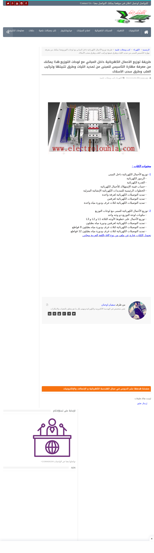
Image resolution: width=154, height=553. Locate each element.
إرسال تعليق (142, 404)
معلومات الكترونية (16, 30)
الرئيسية (146, 49)
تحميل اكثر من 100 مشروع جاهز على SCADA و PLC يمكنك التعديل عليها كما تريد (20, 385)
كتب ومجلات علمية (122, 49)
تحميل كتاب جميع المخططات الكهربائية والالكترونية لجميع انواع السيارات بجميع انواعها (22, 300)
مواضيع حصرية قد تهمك (41, 429)
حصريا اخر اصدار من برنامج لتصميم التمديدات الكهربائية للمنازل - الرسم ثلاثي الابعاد (21, 357)
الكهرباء (120, 30)
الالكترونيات (134, 30)
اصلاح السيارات (83, 30)
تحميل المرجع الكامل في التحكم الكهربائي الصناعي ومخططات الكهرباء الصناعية (20, 400)
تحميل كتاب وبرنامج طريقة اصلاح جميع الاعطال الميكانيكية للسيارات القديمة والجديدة (22, 471)
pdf (107, 234)
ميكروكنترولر (66, 30)
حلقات (31, 30)
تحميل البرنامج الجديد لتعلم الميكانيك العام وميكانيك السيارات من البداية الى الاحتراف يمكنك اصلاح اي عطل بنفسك (20, 456)
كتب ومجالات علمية (47, 30)
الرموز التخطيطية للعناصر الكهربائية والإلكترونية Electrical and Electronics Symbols (21, 371)
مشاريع (135, 40)
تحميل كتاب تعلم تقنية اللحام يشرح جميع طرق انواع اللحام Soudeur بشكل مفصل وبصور (20, 414)
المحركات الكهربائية (103, 30)
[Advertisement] (63, 16)
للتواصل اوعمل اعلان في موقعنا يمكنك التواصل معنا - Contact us (114, 3)
